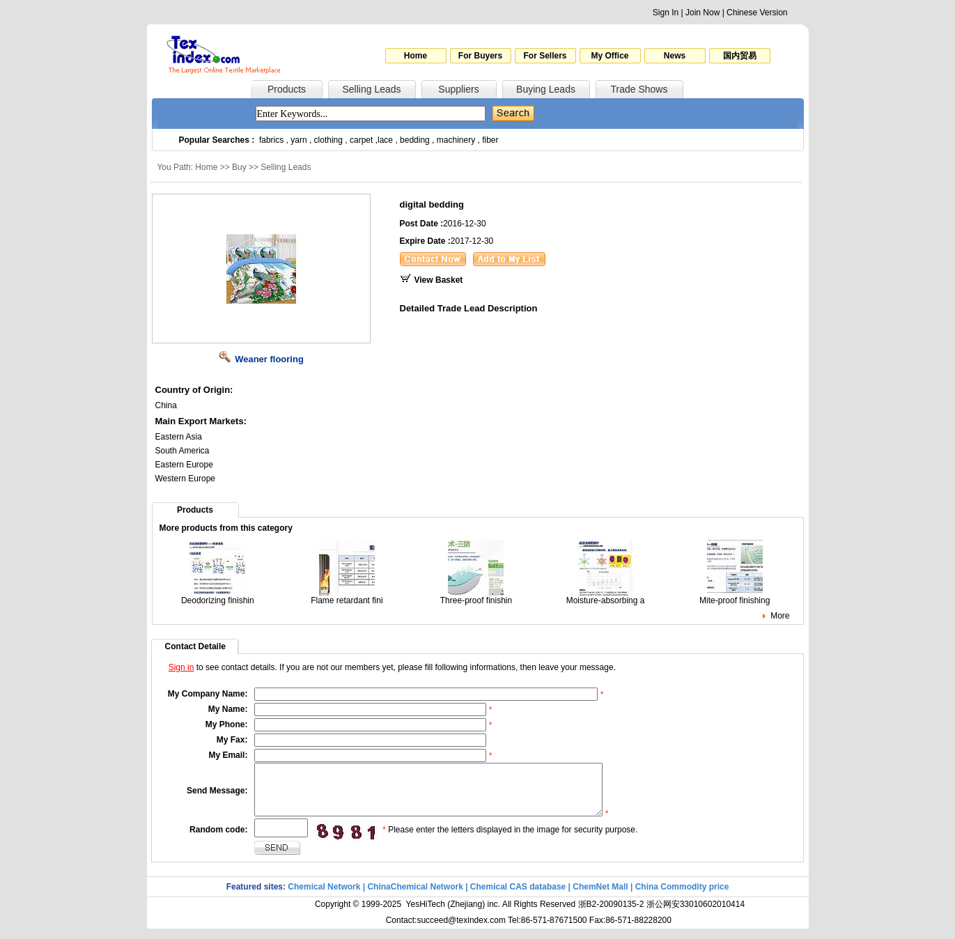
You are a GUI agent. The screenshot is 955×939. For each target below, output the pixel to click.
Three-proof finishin (476, 596)
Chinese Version (757, 12)
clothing (328, 140)
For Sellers (544, 56)
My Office (609, 56)
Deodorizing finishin (217, 596)
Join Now (702, 12)
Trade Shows (639, 89)
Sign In (665, 12)
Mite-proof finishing (734, 596)
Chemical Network (325, 897)
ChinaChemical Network (415, 897)
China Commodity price (682, 897)
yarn (298, 140)
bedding (415, 140)
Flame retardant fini (346, 596)
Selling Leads (371, 89)
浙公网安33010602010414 (695, 914)
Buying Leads (545, 89)
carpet (361, 140)
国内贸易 (739, 56)
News (674, 56)
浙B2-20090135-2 (611, 914)
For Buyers (480, 56)
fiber (490, 140)
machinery (456, 140)
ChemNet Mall (600, 897)
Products (286, 89)
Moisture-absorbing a (605, 596)
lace (385, 140)
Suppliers (458, 89)
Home (415, 56)
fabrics (271, 140)
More (779, 616)
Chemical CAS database (518, 897)
